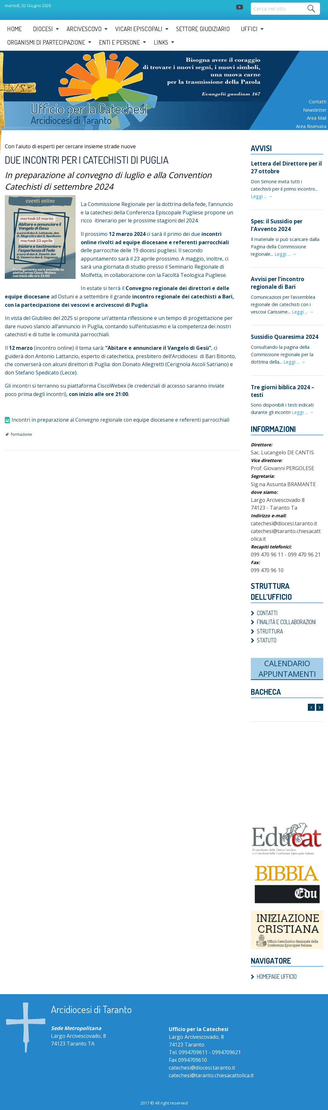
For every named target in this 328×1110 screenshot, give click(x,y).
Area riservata (311, 126)
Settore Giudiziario (203, 29)
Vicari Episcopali (138, 29)
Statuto (266, 636)
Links (161, 42)
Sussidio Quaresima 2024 (282, 334)
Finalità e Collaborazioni (286, 617)
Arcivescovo (84, 29)
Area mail (316, 118)
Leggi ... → (262, 195)
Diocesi (43, 29)
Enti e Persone (119, 42)
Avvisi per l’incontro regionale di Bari (276, 281)
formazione (21, 434)
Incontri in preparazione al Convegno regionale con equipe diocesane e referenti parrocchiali (123, 420)
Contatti (317, 102)
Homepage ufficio (277, 972)
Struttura (270, 627)
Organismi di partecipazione (46, 42)
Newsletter (314, 110)
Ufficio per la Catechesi (97, 109)
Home (14, 29)
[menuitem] (14, 29)
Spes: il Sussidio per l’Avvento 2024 (275, 224)
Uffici (249, 29)
